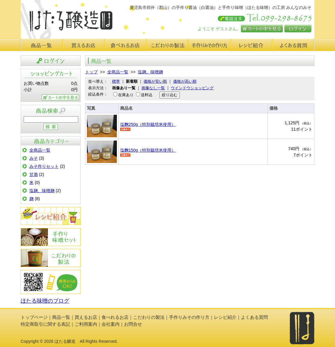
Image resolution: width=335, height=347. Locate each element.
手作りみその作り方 (51, 237)
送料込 (147, 95)
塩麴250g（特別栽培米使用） (148, 124)
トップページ (34, 317)
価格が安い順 (155, 81)
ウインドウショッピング (192, 88)
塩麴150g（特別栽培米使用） (148, 150)
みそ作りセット (44, 166)
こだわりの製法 (167, 45)
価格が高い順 (185, 81)
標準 (116, 81)
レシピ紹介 (251, 45)
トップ (91, 72)
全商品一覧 (39, 150)
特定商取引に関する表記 (45, 324)
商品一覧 (42, 45)
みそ (33, 158)
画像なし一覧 (153, 88)
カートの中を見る (262, 28)
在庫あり (126, 95)
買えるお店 (84, 45)
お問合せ (133, 324)
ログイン (297, 28)
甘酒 (33, 174)
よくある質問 (293, 45)
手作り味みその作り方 (209, 45)
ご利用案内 (86, 324)
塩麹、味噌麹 (42, 190)
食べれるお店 (126, 45)
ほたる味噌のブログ (45, 301)
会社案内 (111, 324)
